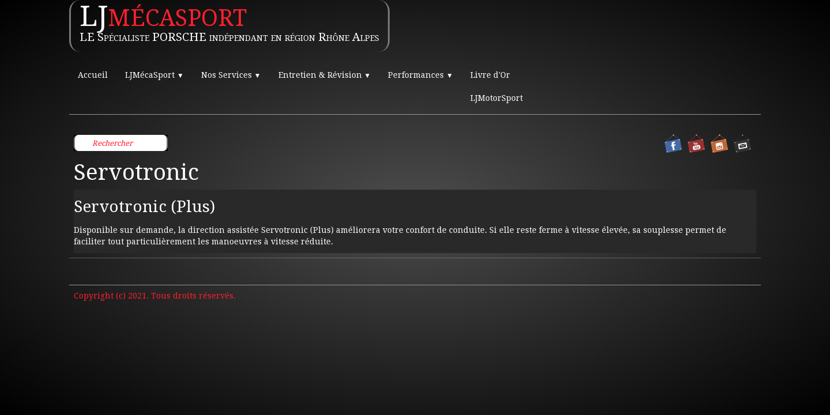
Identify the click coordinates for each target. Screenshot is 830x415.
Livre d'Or (490, 75)
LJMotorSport (496, 98)
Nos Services (231, 75)
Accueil (93, 75)
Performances (420, 75)
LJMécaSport (154, 75)
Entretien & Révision (324, 75)
